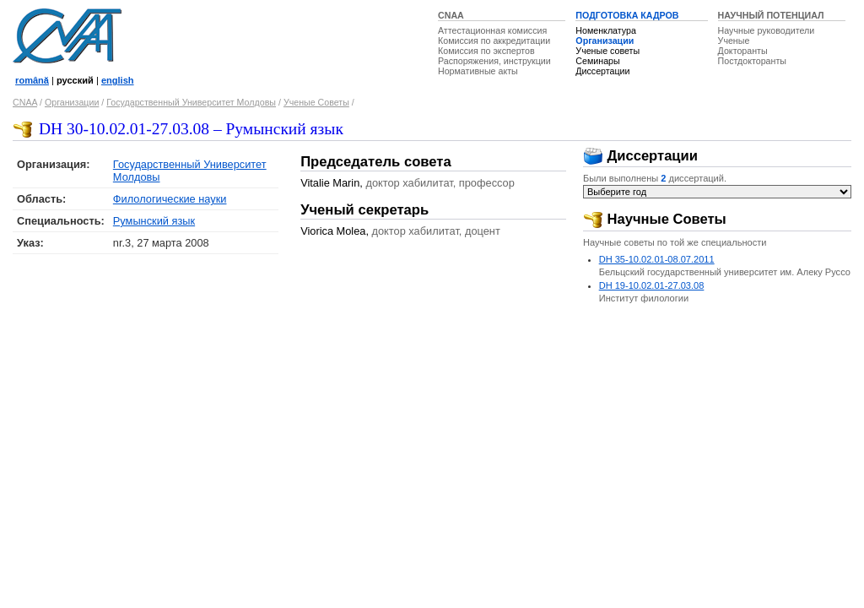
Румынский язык (154, 220)
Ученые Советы (316, 102)
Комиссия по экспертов (486, 51)
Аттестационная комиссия (492, 30)
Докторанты (743, 51)
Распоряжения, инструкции (494, 61)
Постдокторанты (752, 61)
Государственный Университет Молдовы (191, 102)
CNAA (451, 15)
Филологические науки (170, 199)
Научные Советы (654, 219)
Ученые (734, 40)
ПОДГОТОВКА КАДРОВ (626, 15)
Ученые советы (607, 51)
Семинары (597, 61)
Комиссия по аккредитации (494, 40)
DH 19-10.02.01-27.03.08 (652, 285)
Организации (604, 40)
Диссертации (602, 71)
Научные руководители (766, 30)
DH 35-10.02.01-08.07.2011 (657, 259)
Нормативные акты (478, 71)
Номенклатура (605, 30)
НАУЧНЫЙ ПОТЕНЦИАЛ (771, 15)
